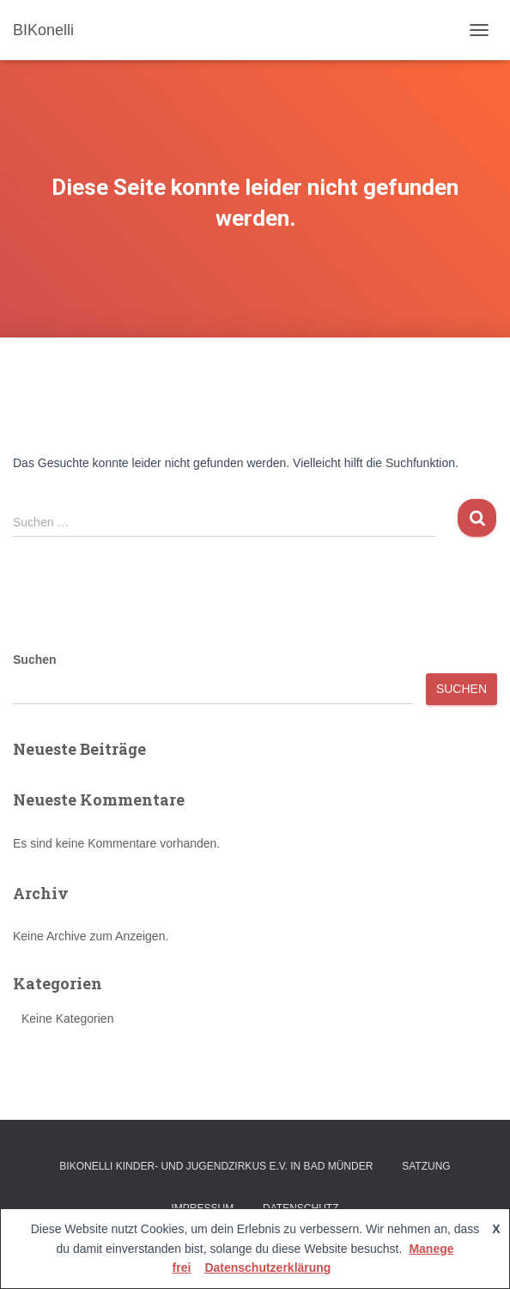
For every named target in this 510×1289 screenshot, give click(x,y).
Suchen (35, 659)
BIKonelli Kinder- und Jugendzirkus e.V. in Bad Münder (216, 1166)
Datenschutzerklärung (267, 1267)
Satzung (426, 1166)
